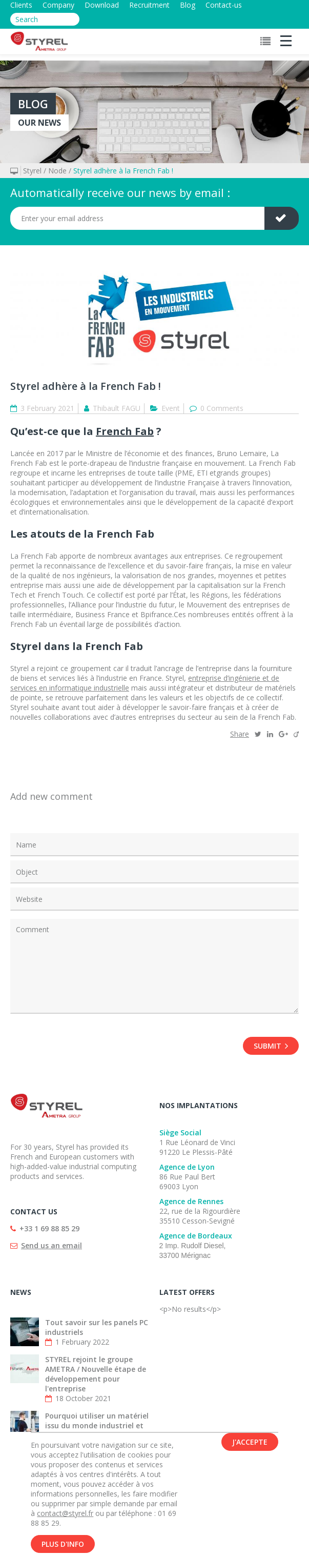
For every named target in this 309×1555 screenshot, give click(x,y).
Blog (187, 5)
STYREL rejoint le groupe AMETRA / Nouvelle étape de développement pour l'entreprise (95, 1373)
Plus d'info (63, 1544)
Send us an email (51, 1245)
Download (102, 5)
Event (170, 408)
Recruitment (149, 5)
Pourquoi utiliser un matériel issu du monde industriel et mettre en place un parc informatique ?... (97, 1430)
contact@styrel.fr (65, 1514)
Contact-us (223, 5)
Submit (271, 1046)
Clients (21, 5)
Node (57, 170)
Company (58, 5)
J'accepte (249, 1442)
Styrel (32, 170)
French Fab (125, 431)
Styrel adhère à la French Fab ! (123, 170)
